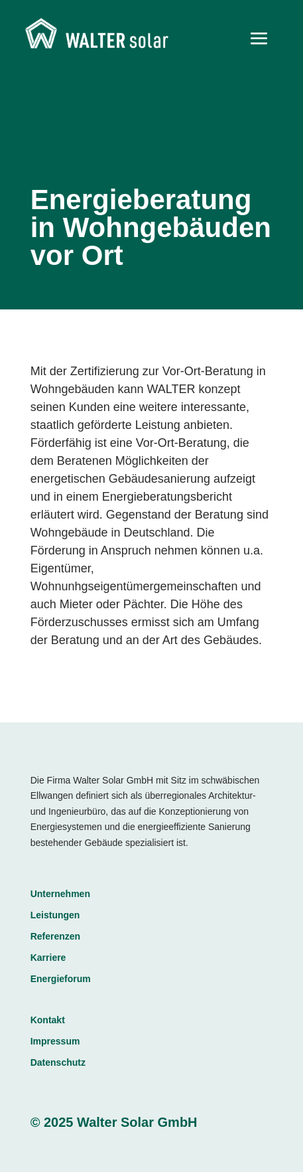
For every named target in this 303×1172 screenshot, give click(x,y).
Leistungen (55, 915)
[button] (24, 1148)
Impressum (55, 1041)
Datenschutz (58, 1062)
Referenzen (55, 936)
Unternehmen (60, 893)
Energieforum (60, 978)
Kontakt (47, 1020)
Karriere (48, 957)
